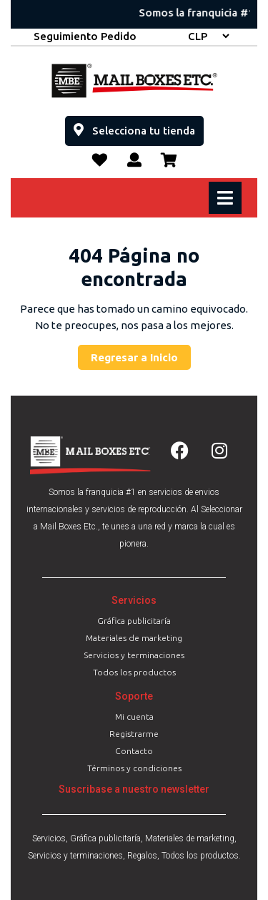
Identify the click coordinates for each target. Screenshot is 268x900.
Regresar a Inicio (141, 354)
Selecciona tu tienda (139, 126)
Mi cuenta (134, 716)
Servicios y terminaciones (134, 655)
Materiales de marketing (134, 637)
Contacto (134, 750)
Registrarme (134, 733)
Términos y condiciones (134, 768)
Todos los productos (134, 672)
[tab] (227, 197)
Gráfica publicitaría (134, 620)
